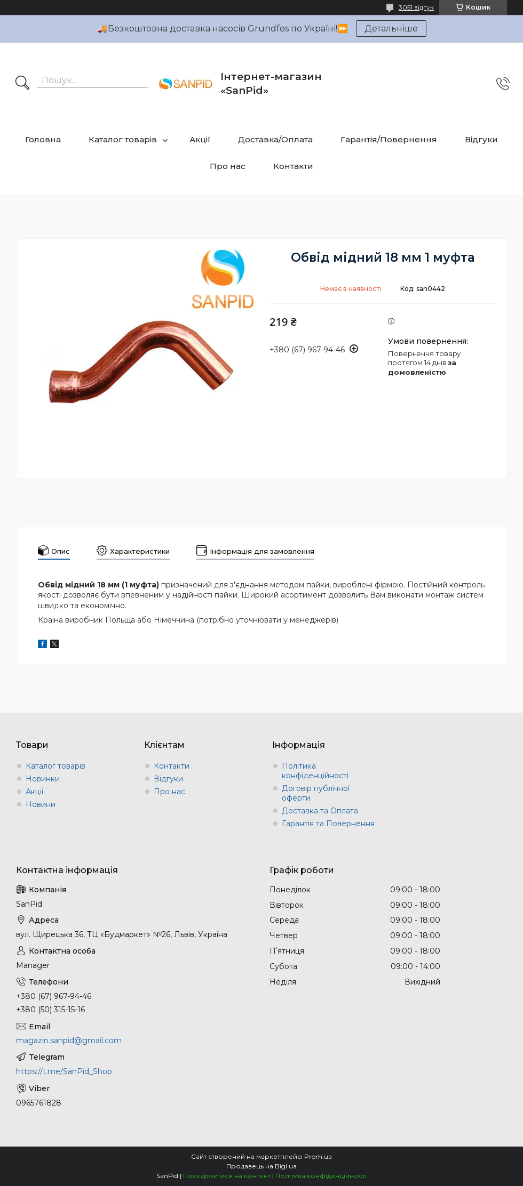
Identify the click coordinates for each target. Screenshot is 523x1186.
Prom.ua (318, 1156)
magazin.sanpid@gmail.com (69, 1040)
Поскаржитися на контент (227, 1176)
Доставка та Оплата (320, 811)
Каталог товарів (123, 139)
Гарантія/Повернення (388, 139)
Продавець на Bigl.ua (261, 1166)
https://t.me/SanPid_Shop (64, 1071)
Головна (43, 139)
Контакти (293, 166)
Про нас (227, 166)
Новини (41, 804)
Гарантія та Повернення (328, 823)
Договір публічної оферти (316, 793)
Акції (199, 139)
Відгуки (481, 139)
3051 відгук (416, 7)
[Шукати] (22, 84)
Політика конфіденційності (315, 770)
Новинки (43, 779)
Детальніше (391, 28)
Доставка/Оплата (275, 139)
